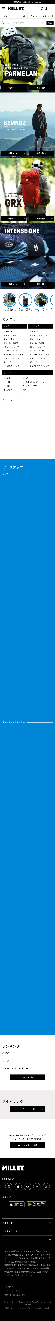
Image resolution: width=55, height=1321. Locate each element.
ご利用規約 (8, 1287)
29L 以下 (7, 386)
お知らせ (38, 2)
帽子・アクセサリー (12, 358)
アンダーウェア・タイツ (13, 354)
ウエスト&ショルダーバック (33, 382)
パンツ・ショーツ (11, 350)
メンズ (6, 16)
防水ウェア (8, 331)
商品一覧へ (45, 87)
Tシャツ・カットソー (12, 347)
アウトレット (48, 16)
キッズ (25, 378)
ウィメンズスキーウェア (39, 366)
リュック (34, 16)
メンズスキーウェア (12, 366)
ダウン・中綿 (9, 339)
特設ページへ (17, 87)
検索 (50, 23)
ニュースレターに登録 (27, 1145)
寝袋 (24, 389)
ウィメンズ (20, 16)
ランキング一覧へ (28, 1077)
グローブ (7, 362)
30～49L (7, 382)
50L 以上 (7, 378)
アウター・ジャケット (12, 335)
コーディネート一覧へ (27, 1109)
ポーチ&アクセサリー (30, 385)
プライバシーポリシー (13, 1291)
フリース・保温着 (11, 343)
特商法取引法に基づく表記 (15, 1295)
